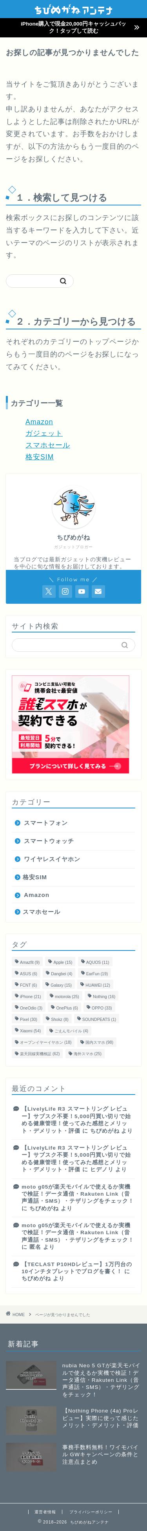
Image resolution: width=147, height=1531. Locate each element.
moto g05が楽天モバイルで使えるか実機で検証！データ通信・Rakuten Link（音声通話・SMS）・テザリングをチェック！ (78, 1194)
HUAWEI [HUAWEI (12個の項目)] (97, 985)
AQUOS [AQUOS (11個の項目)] (97, 962)
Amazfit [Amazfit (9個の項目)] (30, 962)
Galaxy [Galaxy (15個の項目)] (61, 985)
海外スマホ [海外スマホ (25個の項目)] (88, 1054)
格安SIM (39, 457)
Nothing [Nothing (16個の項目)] (104, 997)
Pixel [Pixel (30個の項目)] (28, 1019)
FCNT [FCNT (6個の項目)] (28, 985)
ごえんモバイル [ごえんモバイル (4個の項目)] (71, 1031)
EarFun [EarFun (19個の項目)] (97, 974)
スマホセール (47, 445)
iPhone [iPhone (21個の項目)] (30, 997)
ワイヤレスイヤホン (52, 859)
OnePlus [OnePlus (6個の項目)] (67, 1008)
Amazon (39, 422)
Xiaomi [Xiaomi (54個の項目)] (30, 1031)
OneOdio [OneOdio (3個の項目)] (31, 1008)
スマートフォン (46, 822)
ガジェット (44, 433)
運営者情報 (45, 1512)
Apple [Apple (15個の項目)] (62, 962)
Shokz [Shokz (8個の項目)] (59, 1019)
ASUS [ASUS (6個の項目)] (28, 974)
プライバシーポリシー (91, 1512)
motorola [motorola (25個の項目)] (67, 997)
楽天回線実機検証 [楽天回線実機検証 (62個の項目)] (40, 1054)
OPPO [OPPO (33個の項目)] (102, 1008)
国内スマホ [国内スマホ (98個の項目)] (99, 1042)
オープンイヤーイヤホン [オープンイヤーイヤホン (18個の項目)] (45, 1042)
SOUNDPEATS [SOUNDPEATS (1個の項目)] (99, 1019)
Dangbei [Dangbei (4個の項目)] (61, 974)
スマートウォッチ (49, 841)
